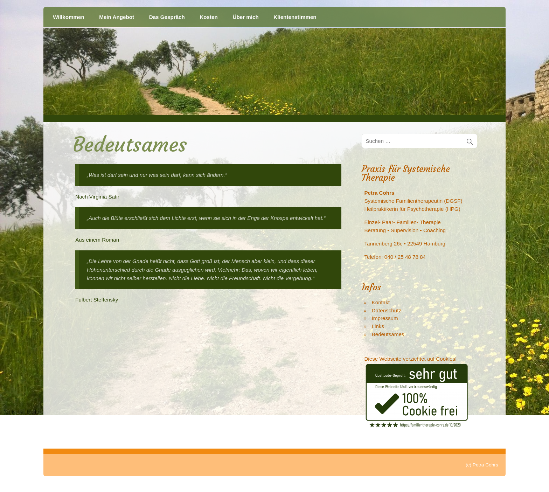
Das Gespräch (167, 17)
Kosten (208, 17)
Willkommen (68, 17)
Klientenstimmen (294, 17)
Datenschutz (386, 310)
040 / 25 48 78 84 (405, 257)
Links (378, 326)
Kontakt (381, 302)
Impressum (385, 318)
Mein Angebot (116, 17)
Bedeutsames (388, 334)
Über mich (245, 17)
